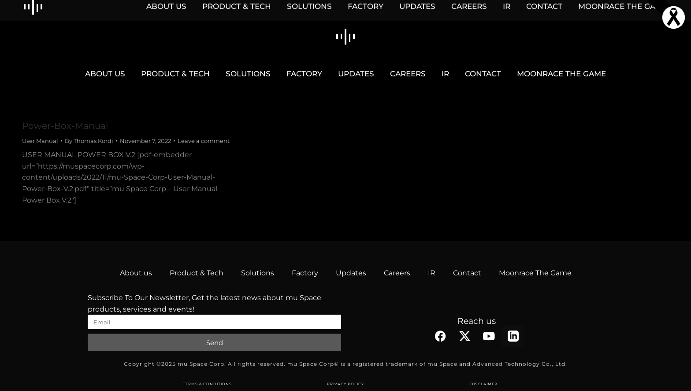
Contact (467, 273)
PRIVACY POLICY (345, 384)
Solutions (257, 273)
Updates (351, 273)
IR (431, 273)
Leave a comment (204, 140)
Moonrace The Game (535, 273)
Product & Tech (196, 273)
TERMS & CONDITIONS (207, 384)
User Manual (40, 140)
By (89, 140)
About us (136, 273)
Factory (305, 273)
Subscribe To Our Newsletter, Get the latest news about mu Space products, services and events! (204, 303)
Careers (397, 273)
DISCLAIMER (484, 384)
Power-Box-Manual (65, 125)
